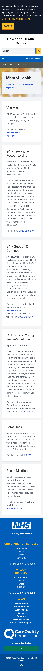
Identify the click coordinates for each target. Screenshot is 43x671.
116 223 (27, 455)
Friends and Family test (21, 622)
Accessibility (21, 610)
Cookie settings (23, 19)
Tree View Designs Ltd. (21, 658)
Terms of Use (21, 603)
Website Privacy (21, 606)
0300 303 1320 (25, 411)
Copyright (21, 616)
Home (4, 65)
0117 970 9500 (27, 564)
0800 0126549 (13, 132)
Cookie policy (8, 19)
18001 (29, 313)
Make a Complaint (21, 619)
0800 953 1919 (26, 231)
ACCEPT (8, 26)
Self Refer (11, 136)
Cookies (22, 613)
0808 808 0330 (14, 508)
